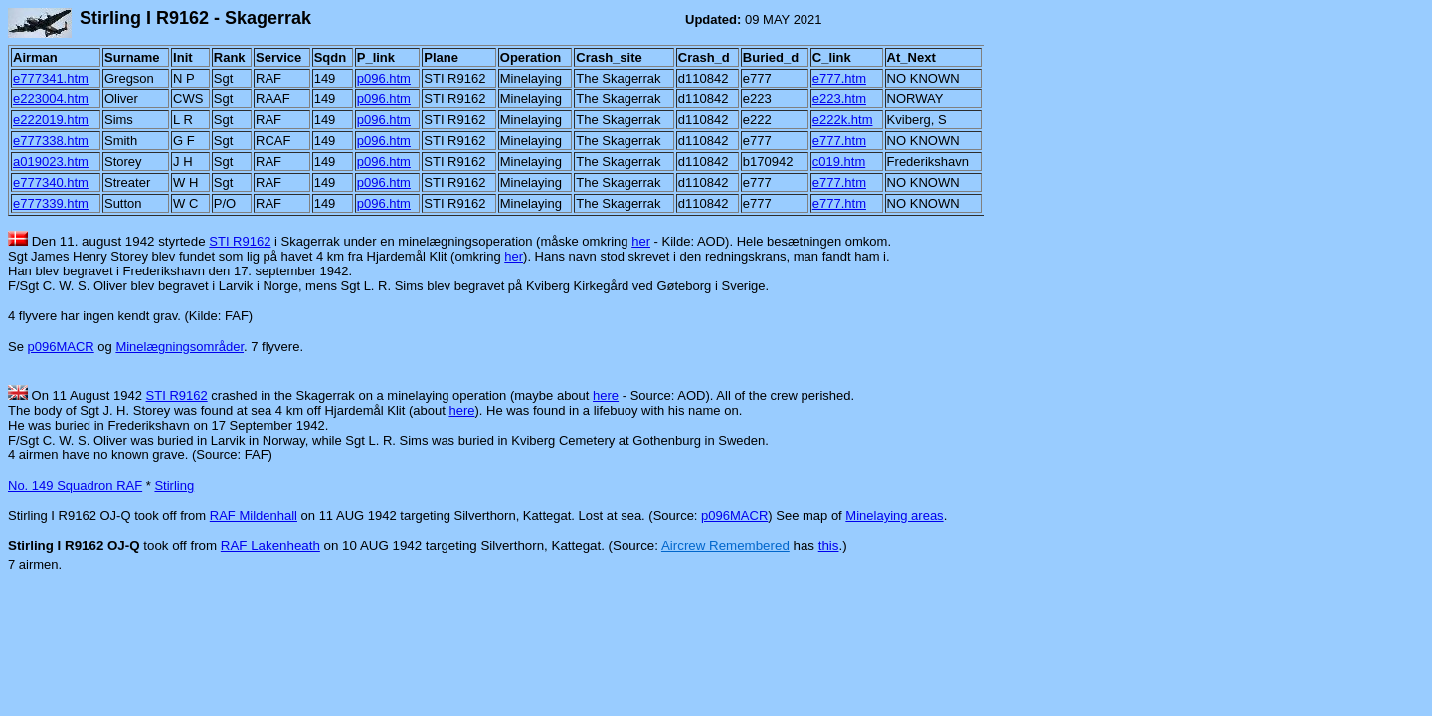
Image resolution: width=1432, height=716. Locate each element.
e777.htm (839, 78)
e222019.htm (51, 119)
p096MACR (61, 346)
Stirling (174, 485)
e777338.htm (51, 140)
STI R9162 (239, 241)
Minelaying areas (894, 515)
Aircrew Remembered (725, 545)
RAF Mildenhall (253, 515)
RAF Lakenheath (270, 545)
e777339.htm (51, 203)
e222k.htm (842, 119)
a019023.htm (51, 161)
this (828, 545)
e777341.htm (51, 78)
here (606, 395)
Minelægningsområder (179, 346)
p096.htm (384, 78)
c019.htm (838, 161)
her (640, 241)
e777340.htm (51, 182)
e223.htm (839, 98)
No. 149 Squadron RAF (75, 485)
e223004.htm (51, 98)
